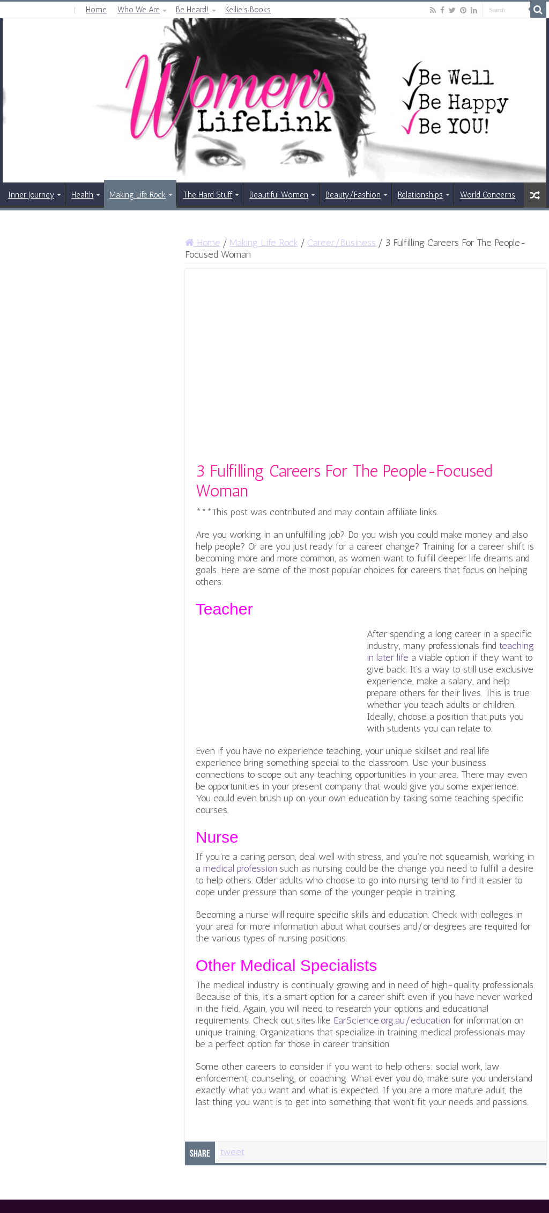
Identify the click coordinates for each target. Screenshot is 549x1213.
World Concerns (487, 195)
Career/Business (341, 243)
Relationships (420, 195)
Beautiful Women (278, 195)
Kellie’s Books (248, 9)
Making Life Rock (137, 195)
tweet (232, 1152)
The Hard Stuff (207, 195)
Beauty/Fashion (353, 195)
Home (96, 9)
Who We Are (138, 9)
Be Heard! (192, 9)
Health (82, 195)
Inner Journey (31, 195)
